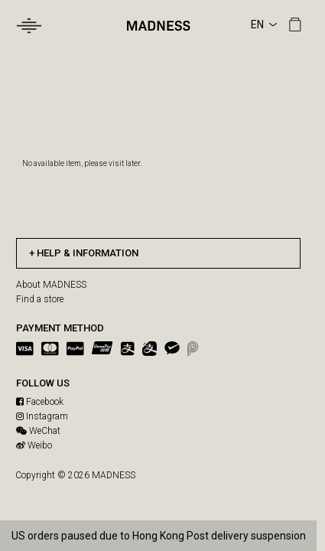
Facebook (39, 401)
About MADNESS (51, 284)
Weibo (34, 445)
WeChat (38, 430)
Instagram (42, 416)
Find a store (39, 299)
